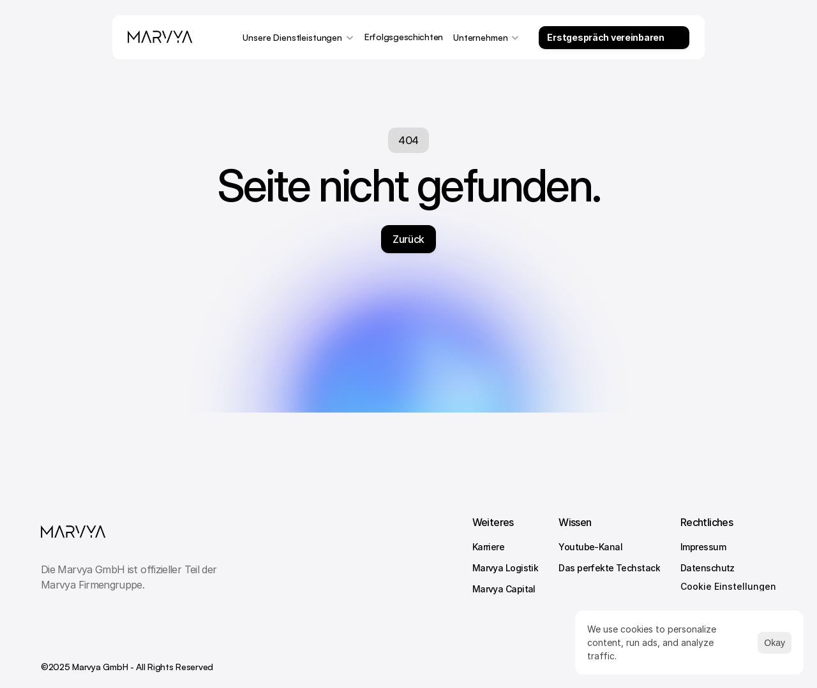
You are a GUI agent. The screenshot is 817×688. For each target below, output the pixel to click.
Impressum (703, 546)
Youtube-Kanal (590, 546)
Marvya (489, 588)
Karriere (488, 546)
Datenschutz (707, 567)
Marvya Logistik (505, 567)
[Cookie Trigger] (728, 586)
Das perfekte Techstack (609, 567)
